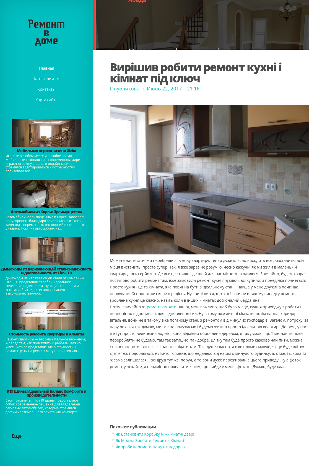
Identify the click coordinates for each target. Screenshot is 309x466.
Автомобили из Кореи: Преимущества (46, 211)
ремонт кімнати (161, 306)
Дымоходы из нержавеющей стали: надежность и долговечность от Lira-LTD (46, 270)
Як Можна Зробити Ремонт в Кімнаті (150, 440)
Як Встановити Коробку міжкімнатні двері (155, 434)
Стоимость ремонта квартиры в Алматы (46, 334)
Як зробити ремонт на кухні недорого (151, 446)
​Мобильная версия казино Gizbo (46, 150)
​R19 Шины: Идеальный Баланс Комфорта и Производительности (46, 393)
